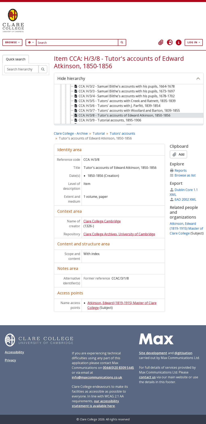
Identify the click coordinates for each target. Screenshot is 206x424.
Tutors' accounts (122, 133)
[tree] (128, 104)
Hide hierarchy (71, 78)
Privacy (10, 360)
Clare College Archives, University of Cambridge (119, 234)
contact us (147, 377)
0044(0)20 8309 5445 (118, 367)
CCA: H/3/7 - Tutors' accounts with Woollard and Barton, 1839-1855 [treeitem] (126, 110)
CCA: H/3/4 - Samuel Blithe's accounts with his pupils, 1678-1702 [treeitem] (124, 96)
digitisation (183, 353)
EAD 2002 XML (183, 199)
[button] (161, 42)
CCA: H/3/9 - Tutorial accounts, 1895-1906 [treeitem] (107, 120)
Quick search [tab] (15, 59)
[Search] (77, 42)
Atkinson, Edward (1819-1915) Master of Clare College (186, 228)
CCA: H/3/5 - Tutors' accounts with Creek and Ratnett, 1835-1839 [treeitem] (124, 100)
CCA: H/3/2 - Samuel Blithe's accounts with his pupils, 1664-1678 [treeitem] (124, 86)
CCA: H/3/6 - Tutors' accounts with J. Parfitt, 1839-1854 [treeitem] (116, 105)
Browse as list (183, 175)
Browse (11, 42)
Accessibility (14, 352)
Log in (192, 42)
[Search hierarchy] (21, 69)
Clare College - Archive (71, 133)
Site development (153, 353)
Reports (178, 170)
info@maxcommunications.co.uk (97, 377)
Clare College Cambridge (102, 221)
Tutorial (99, 133)
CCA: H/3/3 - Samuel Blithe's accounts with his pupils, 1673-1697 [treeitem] (124, 91)
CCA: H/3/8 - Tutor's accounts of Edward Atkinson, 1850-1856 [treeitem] (121, 115)
